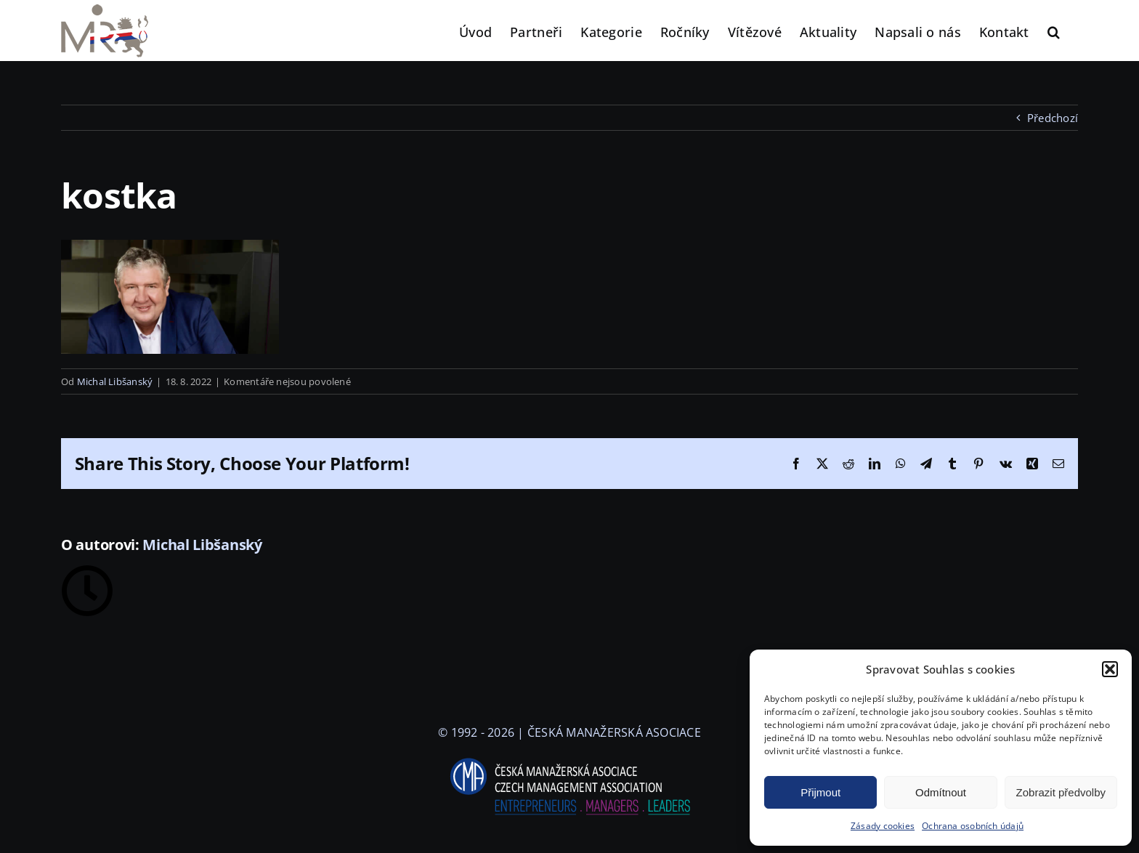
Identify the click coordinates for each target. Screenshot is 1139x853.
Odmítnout (940, 792)
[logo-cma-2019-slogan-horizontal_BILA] (569, 758)
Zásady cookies (883, 826)
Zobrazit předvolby (1061, 792)
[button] (1110, 669)
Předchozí (1052, 117)
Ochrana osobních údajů (973, 826)
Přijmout (820, 792)
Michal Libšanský (115, 381)
